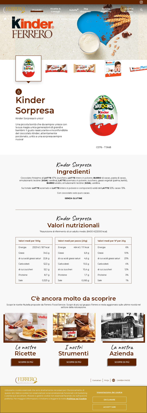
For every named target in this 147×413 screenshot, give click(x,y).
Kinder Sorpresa (69, 19)
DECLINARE (109, 399)
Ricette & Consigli (55, 10)
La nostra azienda (128, 10)
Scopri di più (25, 362)
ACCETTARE (109, 407)
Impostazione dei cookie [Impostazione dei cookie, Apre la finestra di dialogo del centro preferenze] (109, 392)
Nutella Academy (106, 10)
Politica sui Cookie (77, 398)
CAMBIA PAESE (123, 380)
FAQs (106, 380)
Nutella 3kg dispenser (80, 10)
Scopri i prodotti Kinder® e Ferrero (40, 19)
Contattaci (96, 380)
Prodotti (36, 10)
